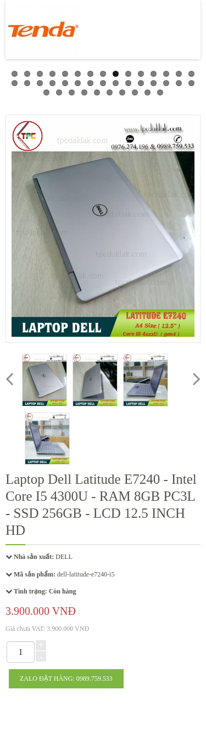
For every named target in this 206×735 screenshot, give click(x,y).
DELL (64, 557)
